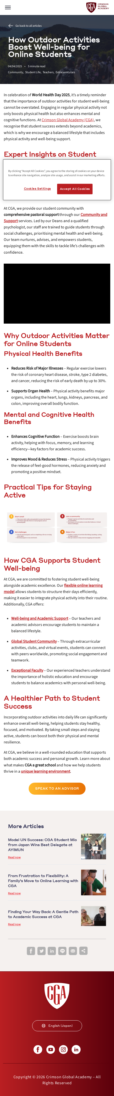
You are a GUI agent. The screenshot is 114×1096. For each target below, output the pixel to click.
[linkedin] (52, 951)
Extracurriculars (65, 72)
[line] (62, 951)
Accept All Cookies (75, 189)
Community (16, 72)
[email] (73, 951)
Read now (14, 857)
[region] (57, 179)
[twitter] (41, 951)
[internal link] (68, 120)
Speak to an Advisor (57, 788)
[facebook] (31, 951)
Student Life (34, 72)
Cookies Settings (37, 188)
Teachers (49, 72)
